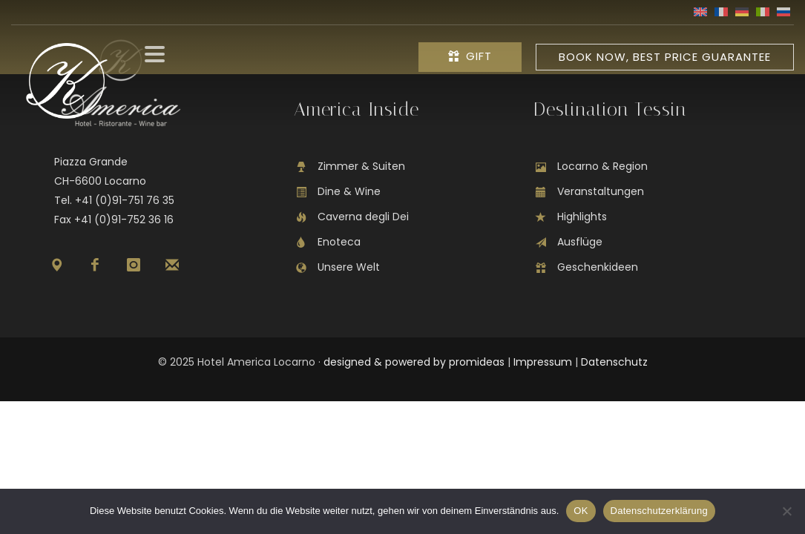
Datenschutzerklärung (659, 510)
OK (581, 510)
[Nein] (786, 511)
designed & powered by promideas (414, 362)
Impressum (542, 362)
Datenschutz (614, 362)
